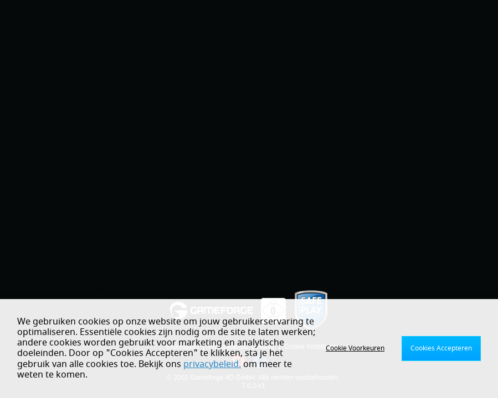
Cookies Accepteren (441, 348)
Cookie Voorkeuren (355, 348)
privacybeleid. (212, 364)
